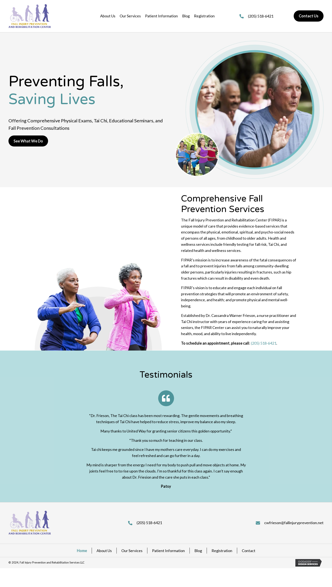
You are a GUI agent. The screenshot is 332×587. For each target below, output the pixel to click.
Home (82, 550)
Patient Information (168, 550)
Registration (222, 550)
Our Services (131, 550)
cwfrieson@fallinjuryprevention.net (294, 522)
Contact (248, 550)
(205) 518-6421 (260, 16)
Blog (198, 550)
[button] (28, 141)
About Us (104, 550)
